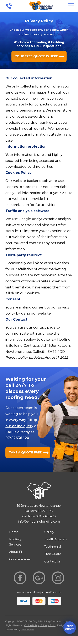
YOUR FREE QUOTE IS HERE (36, 56)
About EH (16, 552)
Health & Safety (55, 539)
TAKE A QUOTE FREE (25, 452)
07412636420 (17, 438)
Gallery (49, 532)
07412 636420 (46, 516)
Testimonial (52, 546)
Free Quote (52, 554)
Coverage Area (20, 559)
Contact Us (52, 561)
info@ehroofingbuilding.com (39, 521)
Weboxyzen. (27, 629)
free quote (69, 628)
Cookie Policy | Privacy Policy (40, 625)
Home (14, 532)
